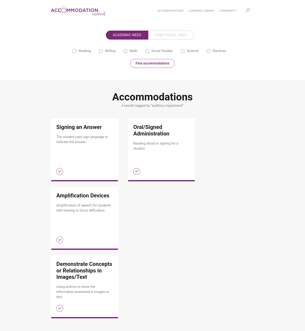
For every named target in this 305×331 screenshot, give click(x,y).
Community (132, 300)
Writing (107, 51)
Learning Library (65, 306)
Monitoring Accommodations (143, 306)
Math (130, 51)
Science (189, 51)
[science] (182, 51)
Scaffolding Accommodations (144, 311)
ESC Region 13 (247, 319)
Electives (216, 51)
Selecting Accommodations (142, 317)
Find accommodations (152, 64)
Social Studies (159, 51)
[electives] (208, 51)
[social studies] (147, 51)
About (59, 311)
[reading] (74, 51)
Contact (60, 317)
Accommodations (66, 300)
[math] (125, 51)
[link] (81, 150)
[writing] (100, 51)
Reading (81, 51)
